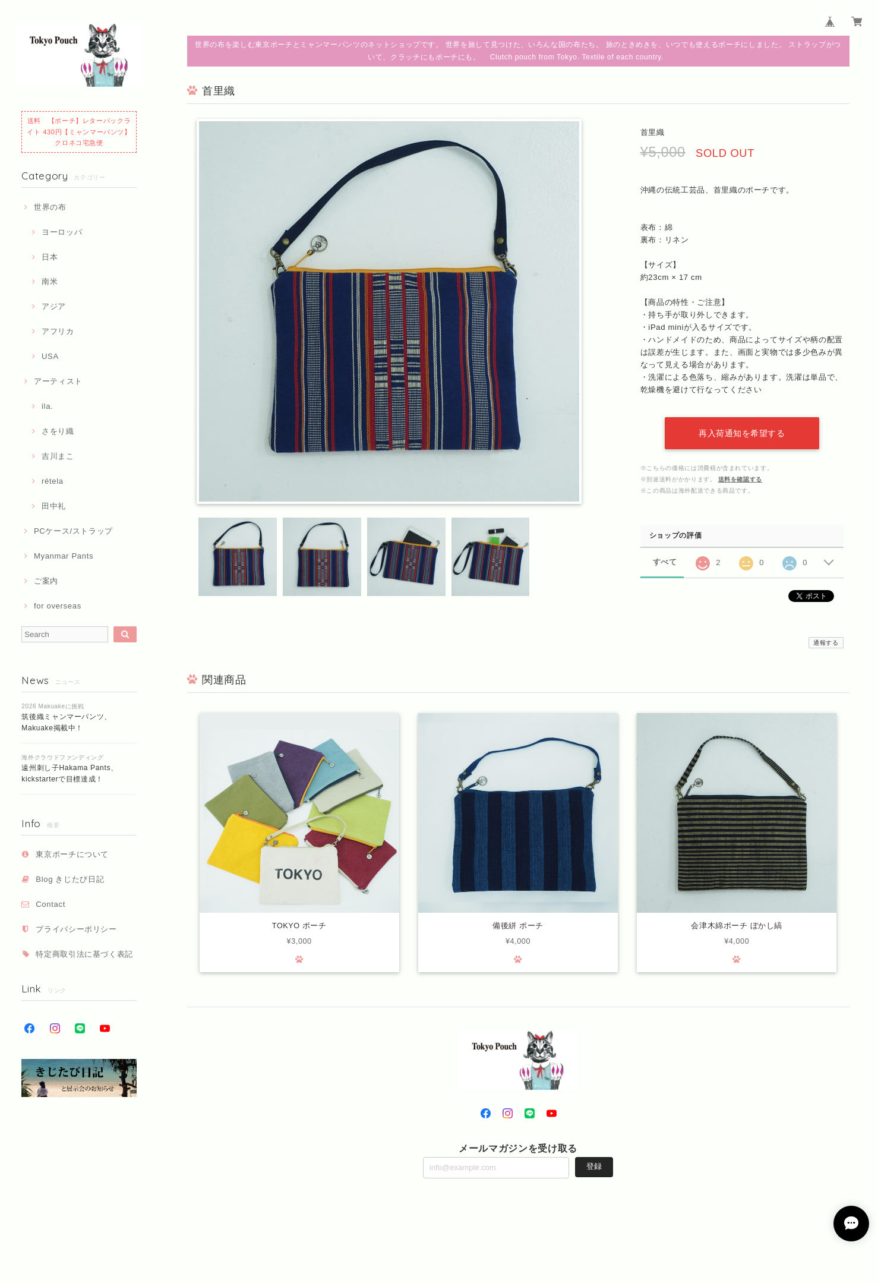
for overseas (57, 605)
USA (50, 356)
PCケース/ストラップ (73, 531)
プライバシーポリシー (76, 929)
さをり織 (58, 431)
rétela (53, 481)
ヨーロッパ (62, 232)
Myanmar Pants (63, 555)
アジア (54, 306)
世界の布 (50, 207)
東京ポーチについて (72, 854)
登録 (594, 1167)
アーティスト (58, 381)
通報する (826, 642)
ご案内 (46, 580)
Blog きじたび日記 (70, 879)
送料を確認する (740, 479)
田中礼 (54, 506)
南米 (50, 281)
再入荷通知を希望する (742, 433)
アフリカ (58, 331)
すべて (665, 562)
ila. (47, 406)
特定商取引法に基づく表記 (84, 954)
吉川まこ (58, 456)
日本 (50, 257)
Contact (50, 904)
